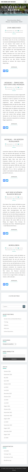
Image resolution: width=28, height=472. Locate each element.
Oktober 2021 (7, 409)
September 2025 (8, 374)
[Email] (14, 356)
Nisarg (14, 470)
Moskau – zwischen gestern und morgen (14, 83)
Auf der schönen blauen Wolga (14, 193)
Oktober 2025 (7, 371)
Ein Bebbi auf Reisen (8, 2)
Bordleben (14, 245)
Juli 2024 (6, 387)
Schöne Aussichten (8, 331)
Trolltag (6, 322)
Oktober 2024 (7, 384)
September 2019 (8, 425)
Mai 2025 (6, 377)
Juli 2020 (6, 422)
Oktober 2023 (7, 396)
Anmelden (6, 451)
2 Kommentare (19, 32)
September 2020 (8, 415)
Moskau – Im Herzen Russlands (14, 140)
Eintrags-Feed (7, 454)
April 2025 (6, 380)
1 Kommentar (19, 89)
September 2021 (8, 412)
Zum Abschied (14, 28)
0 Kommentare (19, 145)
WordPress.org (7, 460)
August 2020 (7, 418)
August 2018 (7, 434)
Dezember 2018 (8, 431)
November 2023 (8, 393)
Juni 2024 (6, 390)
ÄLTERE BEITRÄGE (14, 296)
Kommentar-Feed (8, 457)
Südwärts (6, 325)
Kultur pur (6, 328)
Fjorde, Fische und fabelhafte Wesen (12, 319)
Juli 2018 (6, 437)
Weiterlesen (14, 67)
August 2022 (7, 406)
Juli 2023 (6, 399)
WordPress (19, 468)
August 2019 (7, 428)
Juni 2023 (6, 403)
